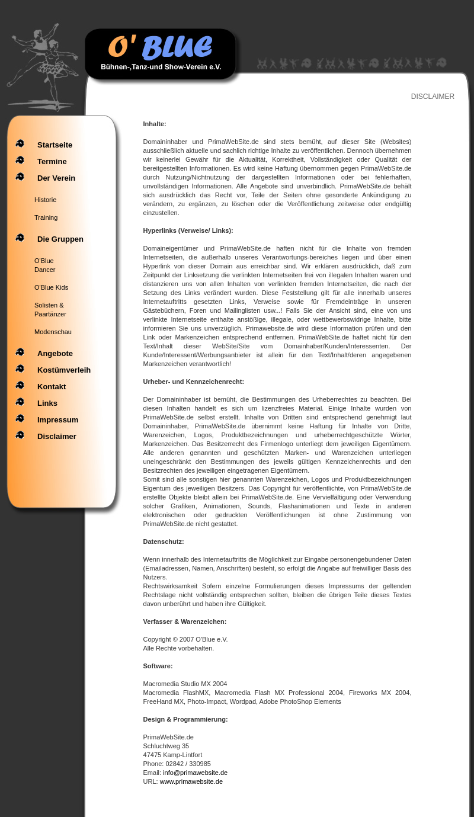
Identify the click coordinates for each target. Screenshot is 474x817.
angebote (55, 353)
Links (47, 403)
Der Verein (56, 178)
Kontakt (51, 386)
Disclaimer (56, 436)
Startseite (54, 144)
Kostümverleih (64, 370)
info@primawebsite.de (195, 772)
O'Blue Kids (51, 287)
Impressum (57, 419)
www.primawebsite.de (191, 781)
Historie (45, 199)
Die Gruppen (60, 239)
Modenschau (53, 331)
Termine (52, 161)
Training (45, 217)
